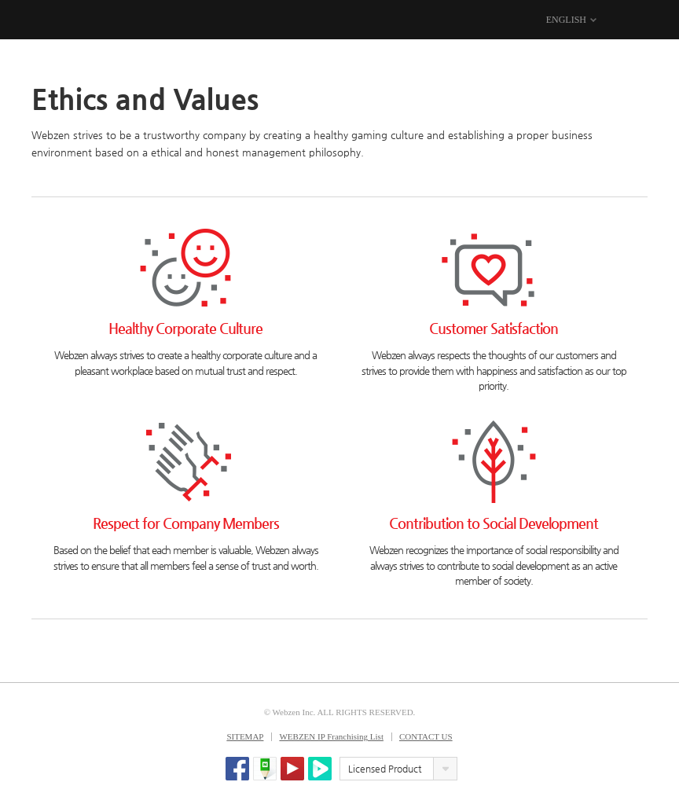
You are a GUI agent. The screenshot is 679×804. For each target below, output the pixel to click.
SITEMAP (244, 736)
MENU (638, 20)
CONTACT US (426, 736)
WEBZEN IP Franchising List (331, 736)
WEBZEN (45, 20)
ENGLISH (566, 19)
